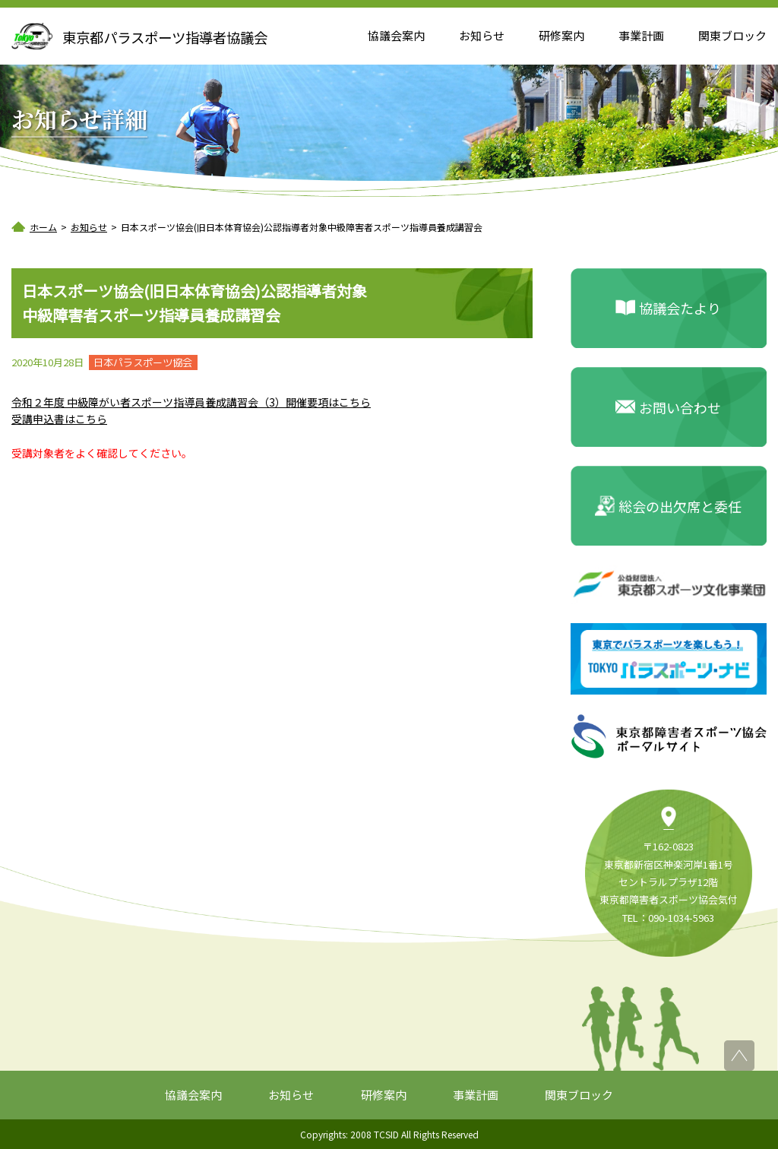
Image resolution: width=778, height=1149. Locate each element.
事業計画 (641, 35)
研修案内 (561, 35)
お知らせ (481, 35)
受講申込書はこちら (59, 418)
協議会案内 (396, 35)
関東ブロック (732, 35)
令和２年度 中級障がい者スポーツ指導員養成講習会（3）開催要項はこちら (191, 402)
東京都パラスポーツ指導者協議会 (164, 37)
